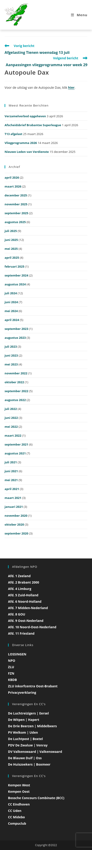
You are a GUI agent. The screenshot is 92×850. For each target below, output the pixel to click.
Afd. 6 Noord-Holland (24, 601)
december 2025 (16, 195)
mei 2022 (11, 427)
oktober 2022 (14, 382)
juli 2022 (11, 409)
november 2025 (16, 204)
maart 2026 (13, 186)
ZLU (11, 667)
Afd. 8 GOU (16, 614)
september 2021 (16, 444)
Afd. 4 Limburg (19, 589)
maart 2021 (13, 498)
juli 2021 (11, 462)
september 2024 (16, 275)
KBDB (12, 680)
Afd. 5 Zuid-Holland (23, 595)
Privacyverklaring (22, 692)
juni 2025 (11, 240)
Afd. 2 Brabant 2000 (23, 582)
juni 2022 (11, 418)
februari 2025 (14, 266)
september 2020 (16, 533)
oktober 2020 (14, 524)
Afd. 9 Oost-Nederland (25, 620)
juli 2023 (11, 346)
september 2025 (16, 213)
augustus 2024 (15, 284)
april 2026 (12, 177)
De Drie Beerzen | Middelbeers (32, 726)
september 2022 (16, 391)
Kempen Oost (19, 791)
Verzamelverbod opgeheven (25, 116)
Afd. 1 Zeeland (19, 576)
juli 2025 (11, 231)
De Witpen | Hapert (23, 719)
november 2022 (16, 373)
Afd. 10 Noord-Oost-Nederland (32, 627)
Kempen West (19, 785)
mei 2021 (11, 480)
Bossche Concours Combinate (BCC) (36, 798)
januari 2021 (14, 507)
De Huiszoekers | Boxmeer (29, 764)
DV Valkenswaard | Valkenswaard (35, 751)
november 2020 (16, 516)
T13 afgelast (13, 134)
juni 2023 (11, 355)
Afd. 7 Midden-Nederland (28, 608)
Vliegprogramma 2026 (21, 143)
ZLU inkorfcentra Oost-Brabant (32, 686)
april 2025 (12, 258)
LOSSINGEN (17, 654)
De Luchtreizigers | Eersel (28, 713)
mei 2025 (11, 249)
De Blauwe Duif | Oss (25, 758)
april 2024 (12, 320)
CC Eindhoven (19, 804)
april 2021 (12, 489)
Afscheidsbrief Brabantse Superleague (33, 125)
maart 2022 (13, 435)
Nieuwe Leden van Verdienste (27, 152)
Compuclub (17, 823)
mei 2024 (11, 311)
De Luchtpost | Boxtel (25, 739)
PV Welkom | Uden (23, 732)
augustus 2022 (15, 400)
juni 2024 (11, 302)
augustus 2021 (15, 453)
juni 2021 (11, 471)
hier (71, 87)
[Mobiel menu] (79, 15)
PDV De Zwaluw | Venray (28, 745)
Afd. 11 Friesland (21, 633)
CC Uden (14, 810)
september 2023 (16, 329)
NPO (11, 660)
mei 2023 (11, 364)
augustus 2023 (15, 338)
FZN (11, 673)
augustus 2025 (15, 222)
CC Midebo (16, 817)
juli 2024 (11, 293)
